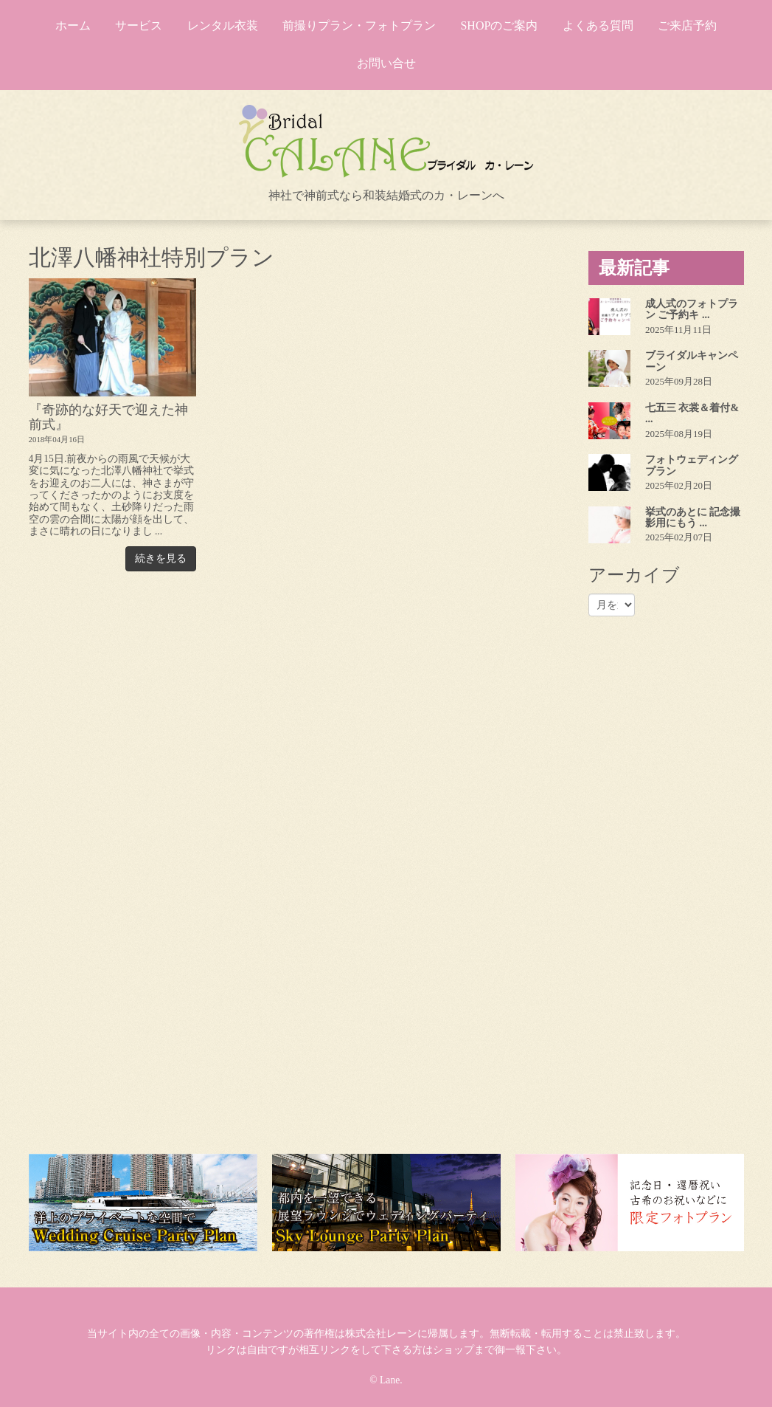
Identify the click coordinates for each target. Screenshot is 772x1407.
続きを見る (161, 558)
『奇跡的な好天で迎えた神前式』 (108, 416)
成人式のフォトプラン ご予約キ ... (691, 309)
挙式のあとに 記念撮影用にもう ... (693, 517)
